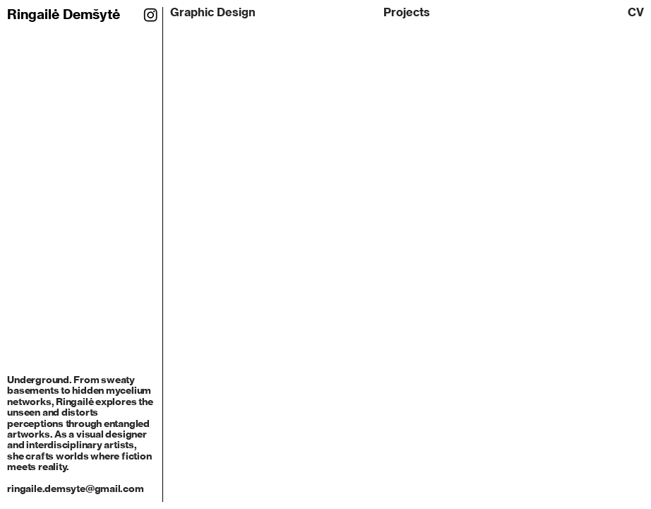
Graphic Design (213, 12)
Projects (406, 12)
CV (636, 12)
